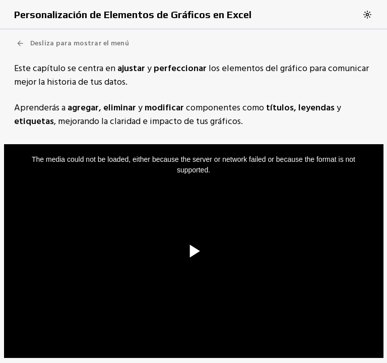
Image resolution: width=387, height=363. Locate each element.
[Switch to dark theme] (367, 15)
